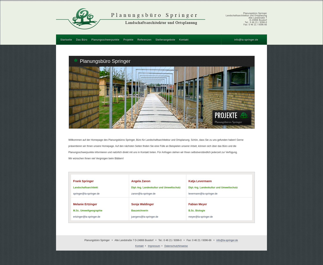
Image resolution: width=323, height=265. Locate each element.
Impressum (154, 246)
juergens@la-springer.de (144, 216)
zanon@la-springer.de (143, 193)
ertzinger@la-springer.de (86, 216)
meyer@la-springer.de (200, 216)
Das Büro (81, 39)
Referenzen (144, 39)
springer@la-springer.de (86, 193)
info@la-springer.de (246, 39)
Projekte (128, 39)
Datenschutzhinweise (176, 246)
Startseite (66, 39)
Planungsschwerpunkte (105, 39)
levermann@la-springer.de (203, 193)
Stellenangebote (165, 39)
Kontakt (183, 39)
